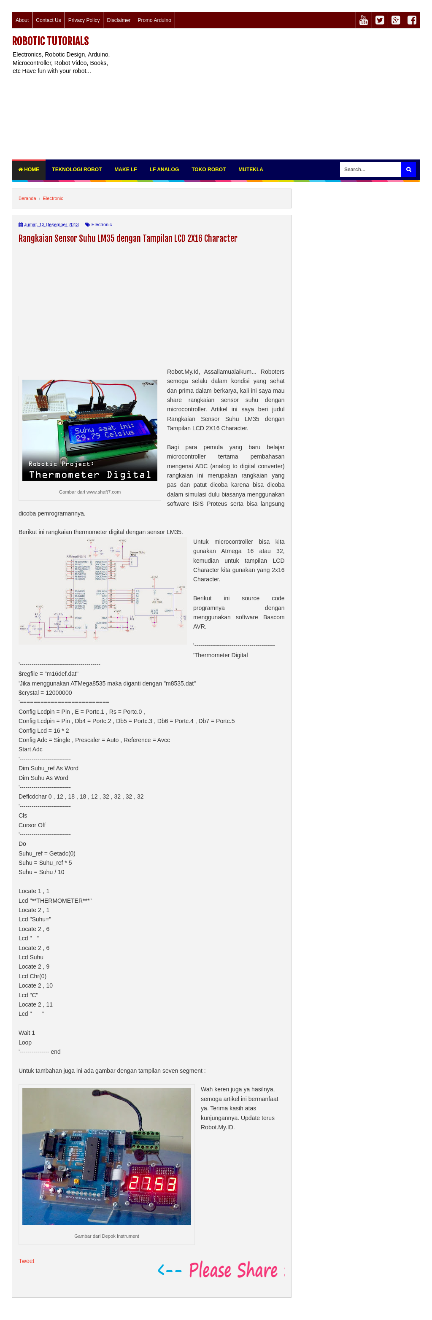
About (22, 20)
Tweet (26, 1261)
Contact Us (48, 20)
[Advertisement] (271, 94)
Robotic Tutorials (50, 41)
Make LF (125, 170)
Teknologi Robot (77, 170)
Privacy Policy (84, 20)
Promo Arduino (154, 20)
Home (28, 170)
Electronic (102, 224)
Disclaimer (118, 20)
